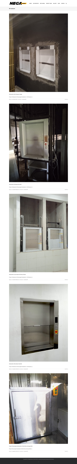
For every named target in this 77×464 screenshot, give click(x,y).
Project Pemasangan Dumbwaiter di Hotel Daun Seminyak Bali (20, 446)
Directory (52, 459)
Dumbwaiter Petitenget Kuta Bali (15, 184)
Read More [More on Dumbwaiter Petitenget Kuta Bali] (66, 189)
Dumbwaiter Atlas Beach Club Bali (15, 364)
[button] (66, 3)
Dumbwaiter (19, 99)
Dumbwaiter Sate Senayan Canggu (15, 94)
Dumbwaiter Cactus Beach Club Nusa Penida (17, 274)
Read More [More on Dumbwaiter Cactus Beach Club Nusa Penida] (66, 279)
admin (11, 99)
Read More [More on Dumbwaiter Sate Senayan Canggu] (66, 99)
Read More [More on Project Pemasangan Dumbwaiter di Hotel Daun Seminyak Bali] (66, 451)
